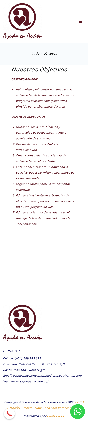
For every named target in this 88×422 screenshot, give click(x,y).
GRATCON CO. (56, 416)
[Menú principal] (80, 21)
